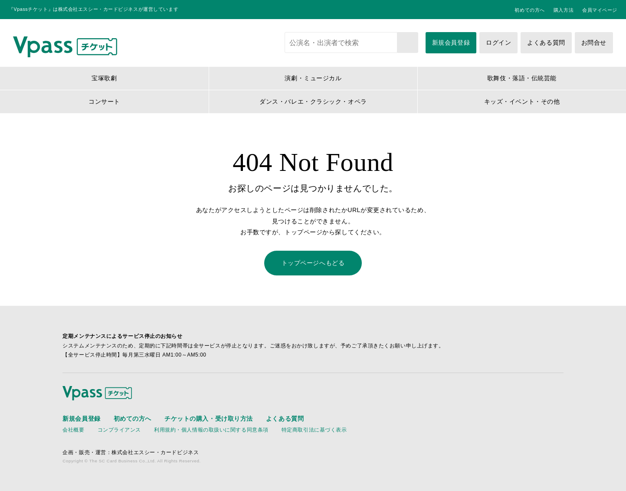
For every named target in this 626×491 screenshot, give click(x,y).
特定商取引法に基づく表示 (314, 430)
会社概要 (73, 430)
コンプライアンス (119, 430)
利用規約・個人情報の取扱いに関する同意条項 (211, 430)
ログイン (498, 42)
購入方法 (564, 10)
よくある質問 (546, 42)
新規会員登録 (451, 42)
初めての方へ (529, 10)
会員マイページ (599, 10)
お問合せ (593, 42)
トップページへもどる (313, 262)
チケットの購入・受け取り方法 (208, 418)
